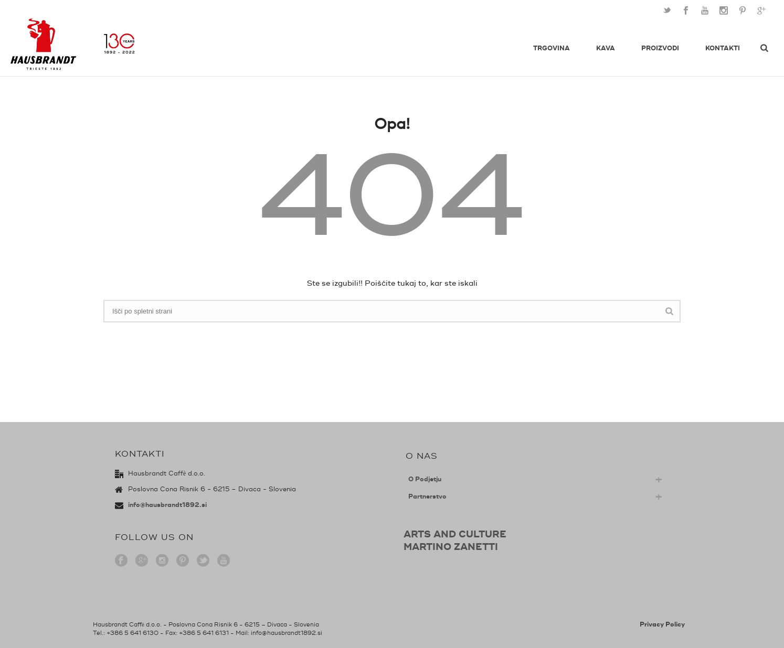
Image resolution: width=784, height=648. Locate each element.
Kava (605, 48)
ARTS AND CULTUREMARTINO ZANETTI (455, 540)
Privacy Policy (662, 625)
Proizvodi (660, 48)
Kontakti (722, 48)
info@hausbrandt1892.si (167, 505)
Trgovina (551, 48)
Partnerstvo (427, 497)
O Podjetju (424, 479)
